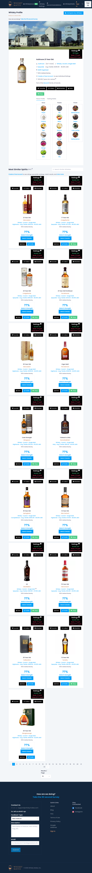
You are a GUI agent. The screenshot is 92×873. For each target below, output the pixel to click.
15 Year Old (65, 584)
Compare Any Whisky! (74, 13)
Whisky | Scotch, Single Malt (65, 64)
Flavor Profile (40, 99)
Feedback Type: (17, 815)
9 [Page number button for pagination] (39, 764)
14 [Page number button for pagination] (56, 764)
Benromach (65, 587)
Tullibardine (27, 660)
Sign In (52, 831)
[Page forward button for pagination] (48, 767)
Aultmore (40, 64)
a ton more (60, 174)
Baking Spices (75, 112)
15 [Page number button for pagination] (60, 764)
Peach (43, 112)
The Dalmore (65, 367)
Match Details (27, 238)
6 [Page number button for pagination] (29, 764)
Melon (59, 121)
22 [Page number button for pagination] (44, 767)
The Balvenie (65, 293)
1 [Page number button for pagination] (13, 764)
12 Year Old (65, 511)
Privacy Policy (55, 821)
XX (27, 584)
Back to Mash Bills (15, 15)
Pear (43, 130)
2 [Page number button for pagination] (16, 764)
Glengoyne (26, 440)
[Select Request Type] (25, 819)
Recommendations (54, 4)
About (52, 806)
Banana (59, 130)
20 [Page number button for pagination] (77, 764)
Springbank (27, 513)
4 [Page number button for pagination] (23, 764)
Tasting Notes (51, 99)
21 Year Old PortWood (65, 291)
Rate (71, 88)
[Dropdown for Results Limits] (46, 776)
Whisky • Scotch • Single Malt (27, 222)
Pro (36, 4)
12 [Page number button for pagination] (49, 764)
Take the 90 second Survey (29, 19)
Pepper (75, 121)
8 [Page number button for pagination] (36, 764)
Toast (59, 148)
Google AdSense (53, 826)
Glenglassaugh (27, 733)
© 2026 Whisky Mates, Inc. (32, 868)
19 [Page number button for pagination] (73, 764)
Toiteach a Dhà (65, 437)
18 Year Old (27, 511)
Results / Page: (44, 772)
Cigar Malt (65, 364)
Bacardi (46, 83)
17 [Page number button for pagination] (66, 764)
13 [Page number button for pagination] (53, 764)
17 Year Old (65, 218)
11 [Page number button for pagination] (46, 764)
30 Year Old (27, 731)
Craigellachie (65, 220)
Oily (59, 112)
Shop (41, 94)
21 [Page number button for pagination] (81, 764)
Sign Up (88, 4)
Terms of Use (55, 818)
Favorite (42, 88)
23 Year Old (27, 291)
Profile (31, 244)
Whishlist (62, 88)
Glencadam (27, 220)
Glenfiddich (27, 587)
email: (13, 839)
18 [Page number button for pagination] (70, 764)
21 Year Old (27, 218)
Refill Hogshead (42, 70)
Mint (43, 157)
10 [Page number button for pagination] (42, 764)
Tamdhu (65, 660)
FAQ (51, 814)
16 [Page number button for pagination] (63, 764)
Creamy (43, 121)
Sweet (43, 139)
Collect (52, 88)
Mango (43, 148)
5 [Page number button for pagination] (26, 764)
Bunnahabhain (65, 440)
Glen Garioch (65, 513)
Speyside (40, 67)
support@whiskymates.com (28, 808)
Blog (52, 810)
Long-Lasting (75, 130)
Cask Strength (27, 437)
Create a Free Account (45, 76)
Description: (15, 823)
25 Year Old (27, 364)
